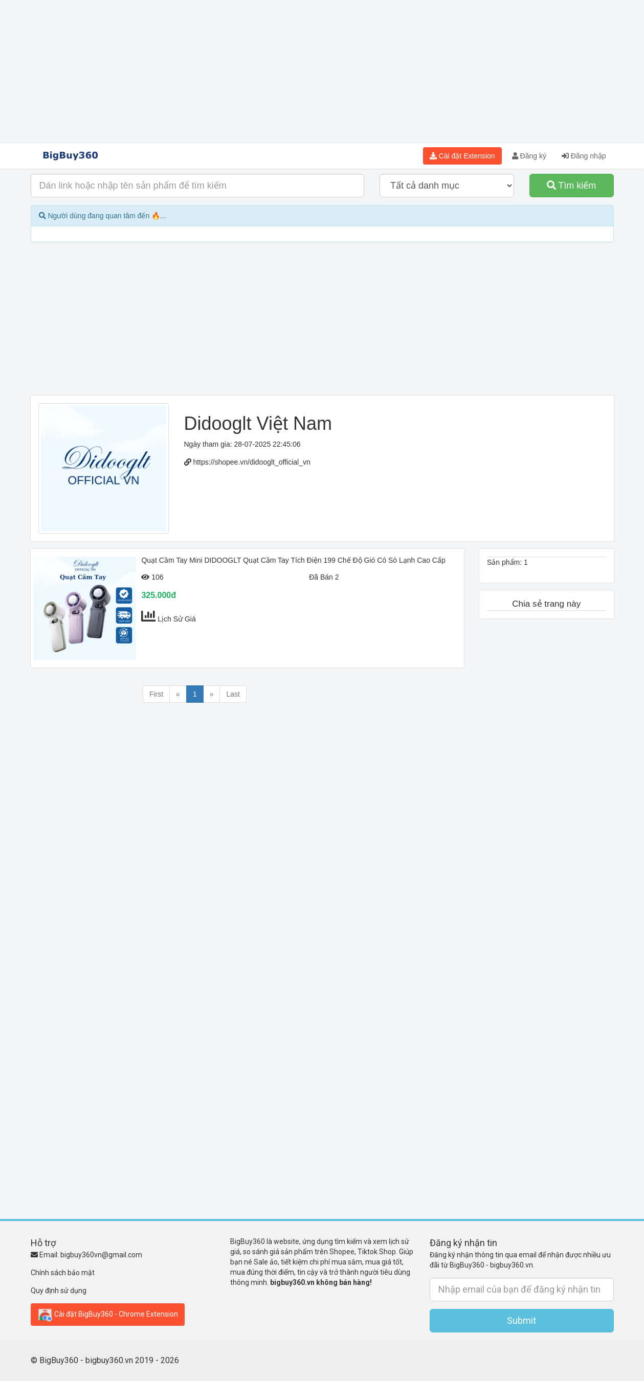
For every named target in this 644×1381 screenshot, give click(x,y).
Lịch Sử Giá (176, 619)
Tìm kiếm (571, 185)
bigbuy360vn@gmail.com (101, 1255)
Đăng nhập (584, 156)
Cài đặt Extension (462, 156)
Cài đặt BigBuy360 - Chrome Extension (107, 1314)
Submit (521, 1320)
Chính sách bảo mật (63, 1273)
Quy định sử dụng (58, 1290)
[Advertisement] (322, 71)
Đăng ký (529, 156)
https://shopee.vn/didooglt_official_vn (251, 462)
